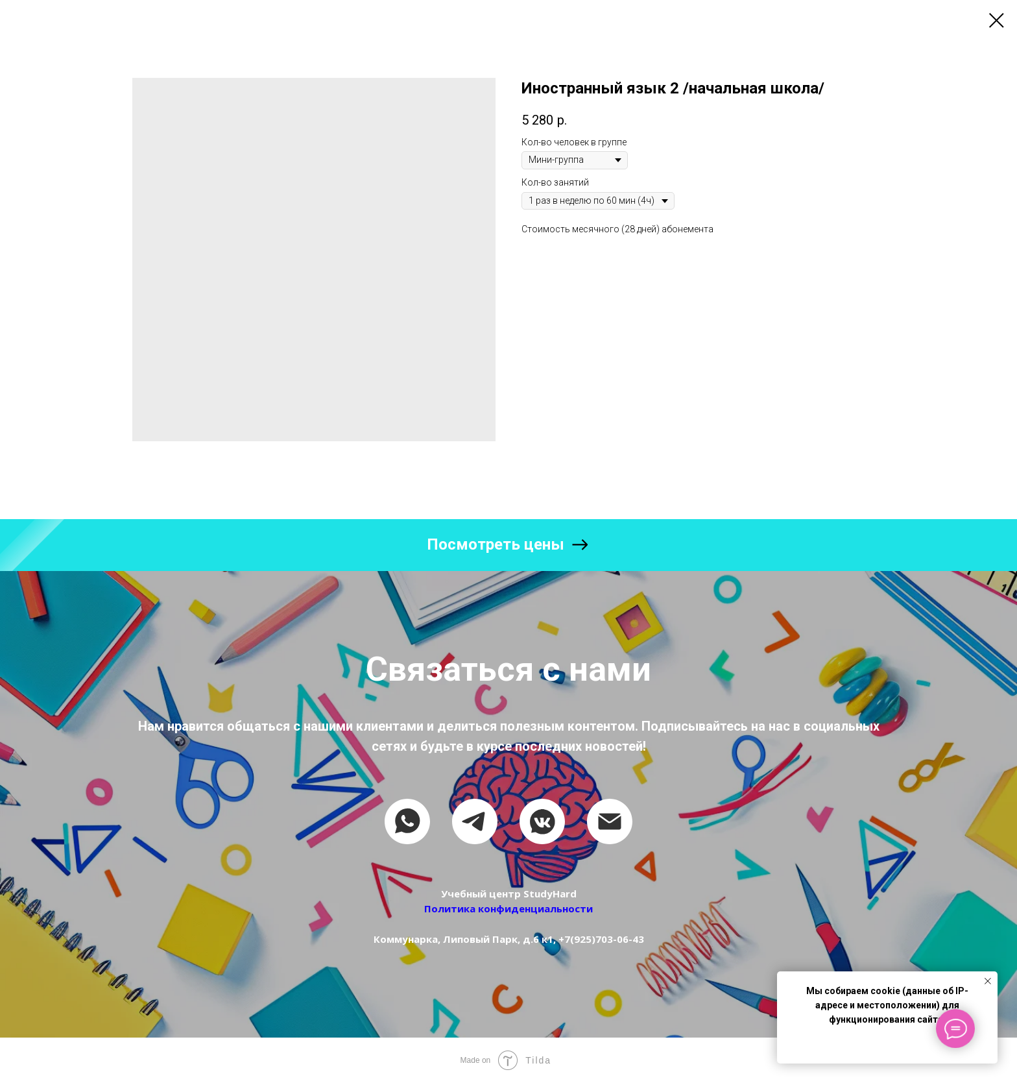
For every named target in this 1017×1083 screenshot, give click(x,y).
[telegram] (474, 821)
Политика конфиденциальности (508, 908)
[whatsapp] (407, 821)
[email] (609, 821)
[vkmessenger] (542, 821)
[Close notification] (987, 981)
